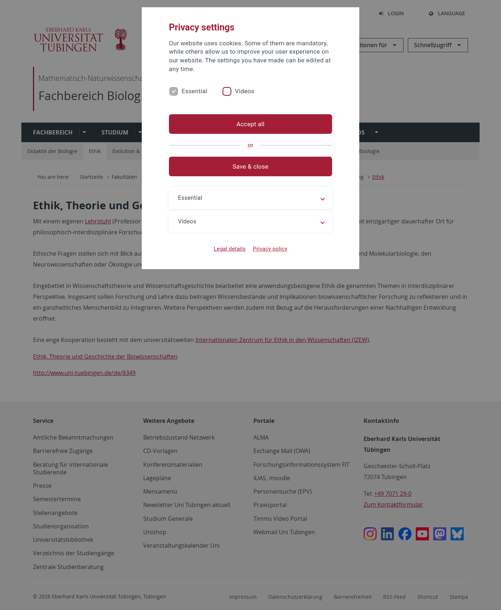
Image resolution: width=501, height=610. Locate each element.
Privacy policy (270, 249)
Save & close (251, 166)
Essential (194, 91)
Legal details (230, 249)
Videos (244, 91)
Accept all (250, 124)
